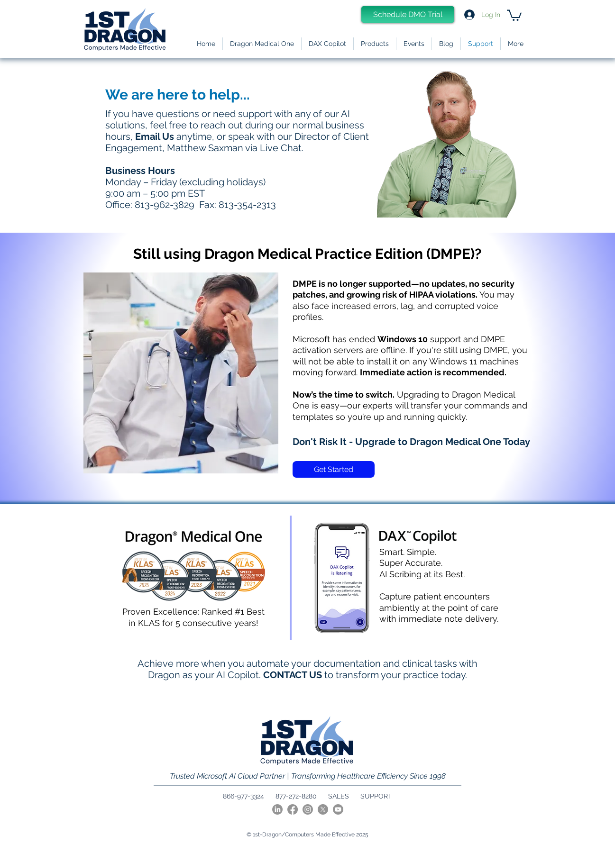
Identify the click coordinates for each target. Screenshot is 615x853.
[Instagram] (308, 809)
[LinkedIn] (277, 809)
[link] (514, 15)
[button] (375, 43)
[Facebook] (292, 809)
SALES (338, 796)
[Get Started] (334, 469)
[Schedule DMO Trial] (407, 14)
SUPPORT (376, 796)
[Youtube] (338, 809)
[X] (323, 809)
